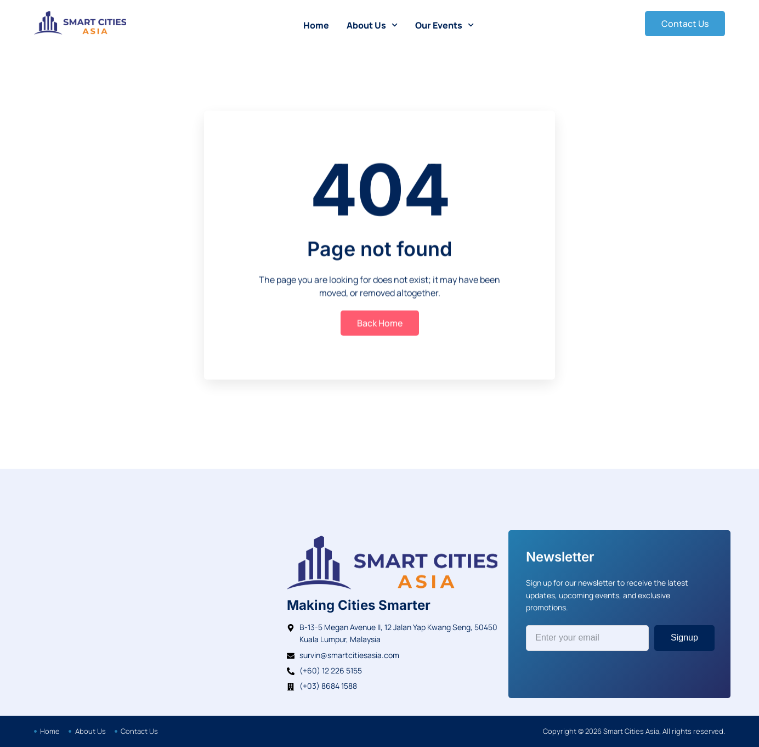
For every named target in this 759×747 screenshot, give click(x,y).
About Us (372, 24)
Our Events (444, 24)
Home (316, 25)
